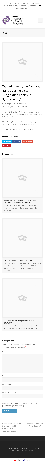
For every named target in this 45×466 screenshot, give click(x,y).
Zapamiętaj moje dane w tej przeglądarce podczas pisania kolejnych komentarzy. (20, 404)
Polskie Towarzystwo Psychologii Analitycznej (23, 448)
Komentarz (6, 352)
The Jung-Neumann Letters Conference (18, 260)
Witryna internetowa (9, 392)
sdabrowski (23, 104)
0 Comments (22, 107)
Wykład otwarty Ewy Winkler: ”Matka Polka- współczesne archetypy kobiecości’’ (20, 201)
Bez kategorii (9, 107)
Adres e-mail (7, 384)
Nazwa (5, 376)
